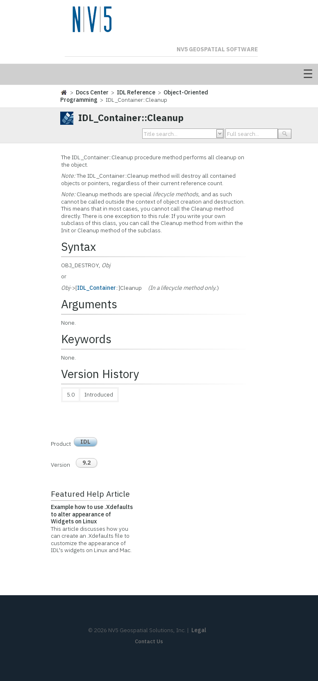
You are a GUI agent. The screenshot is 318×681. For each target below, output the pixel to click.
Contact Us (149, 641)
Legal (198, 630)
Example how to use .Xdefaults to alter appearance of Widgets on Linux (92, 514)
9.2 (86, 462)
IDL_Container (96, 287)
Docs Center (92, 92)
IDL (85, 441)
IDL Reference (136, 92)
